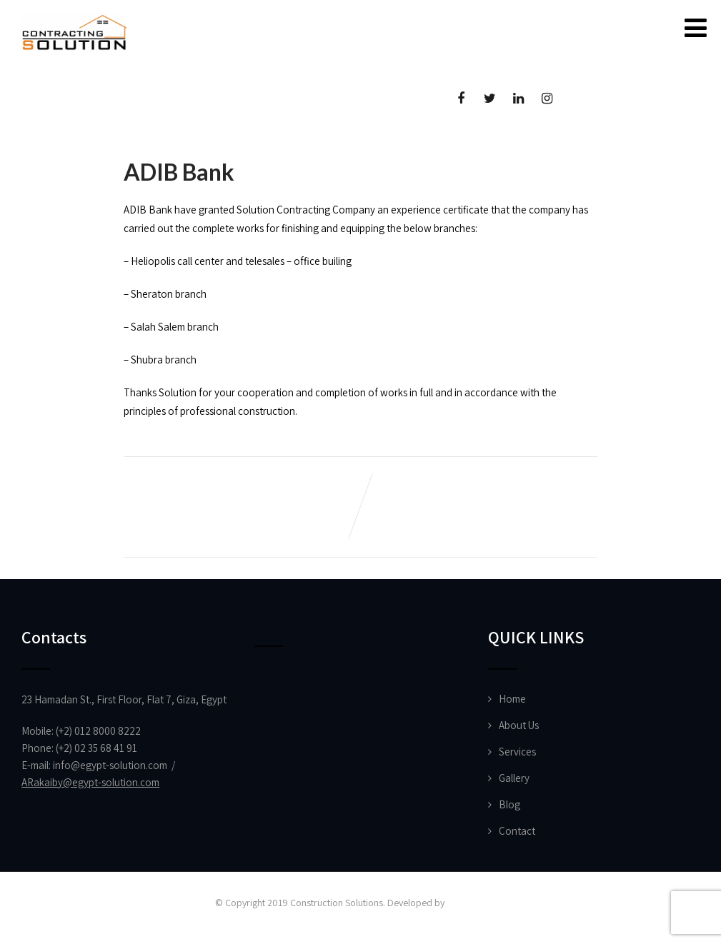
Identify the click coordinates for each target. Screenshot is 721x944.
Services (517, 751)
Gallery (514, 778)
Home (512, 699)
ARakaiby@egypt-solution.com (90, 782)
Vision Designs (476, 902)
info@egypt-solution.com (110, 765)
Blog (509, 804)
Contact (517, 831)
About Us (519, 725)
